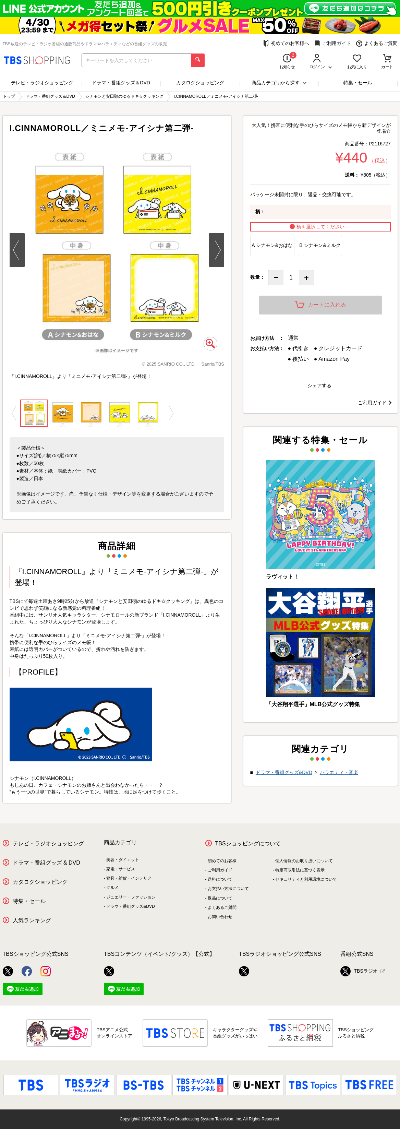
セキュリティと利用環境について (306, 879)
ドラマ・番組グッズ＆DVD (121, 82)
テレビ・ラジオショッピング (42, 82)
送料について (220, 879)
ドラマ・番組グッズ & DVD (46, 863)
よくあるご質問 (377, 43)
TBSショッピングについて (248, 843)
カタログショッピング (200, 82)
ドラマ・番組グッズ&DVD (284, 772)
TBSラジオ (359, 971)
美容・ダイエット (122, 859)
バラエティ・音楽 (339, 772)
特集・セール (357, 82)
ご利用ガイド (332, 43)
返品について (220, 898)
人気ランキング (32, 920)
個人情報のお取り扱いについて (304, 860)
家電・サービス (120, 869)
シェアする (319, 385)
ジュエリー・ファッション (131, 897)
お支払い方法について (228, 888)
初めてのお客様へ (286, 43)
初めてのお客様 (222, 860)
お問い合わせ (220, 916)
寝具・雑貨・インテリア (128, 878)
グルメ (112, 887)
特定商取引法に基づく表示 (300, 870)
